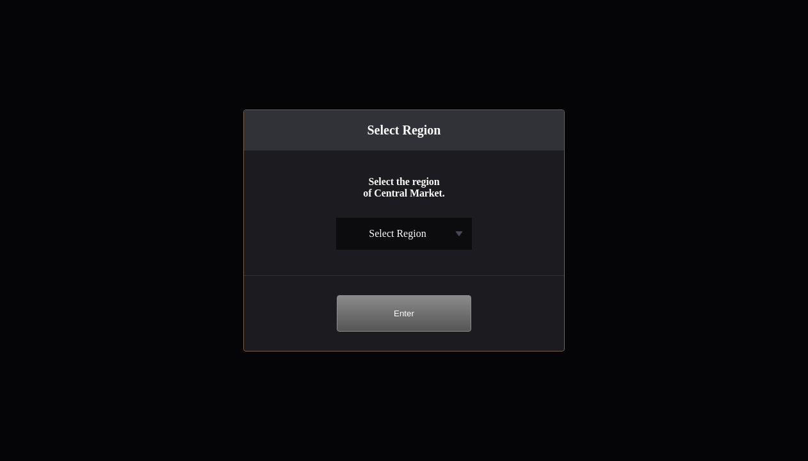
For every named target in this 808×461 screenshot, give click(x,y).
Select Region (397, 233)
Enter (404, 313)
